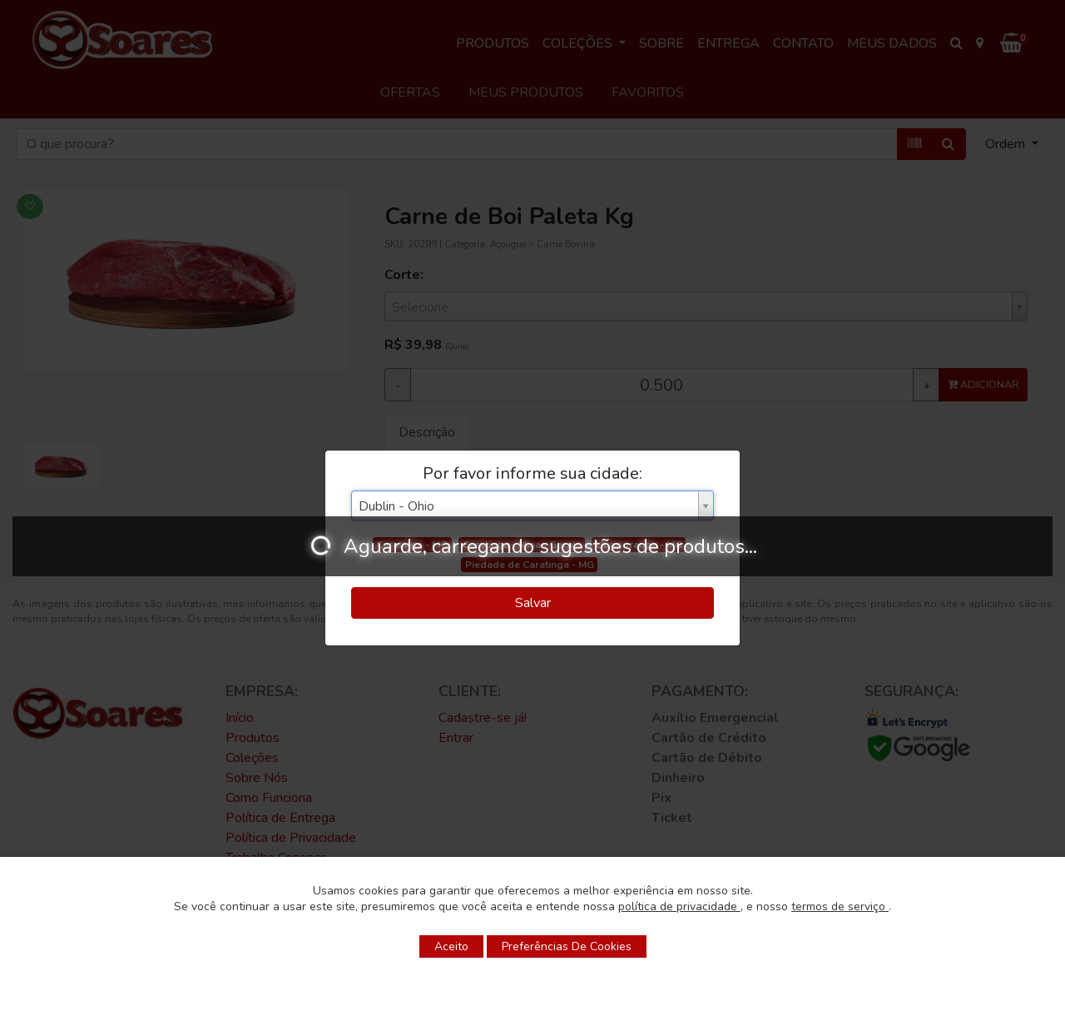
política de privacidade (679, 906)
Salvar (533, 603)
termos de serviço (840, 906)
